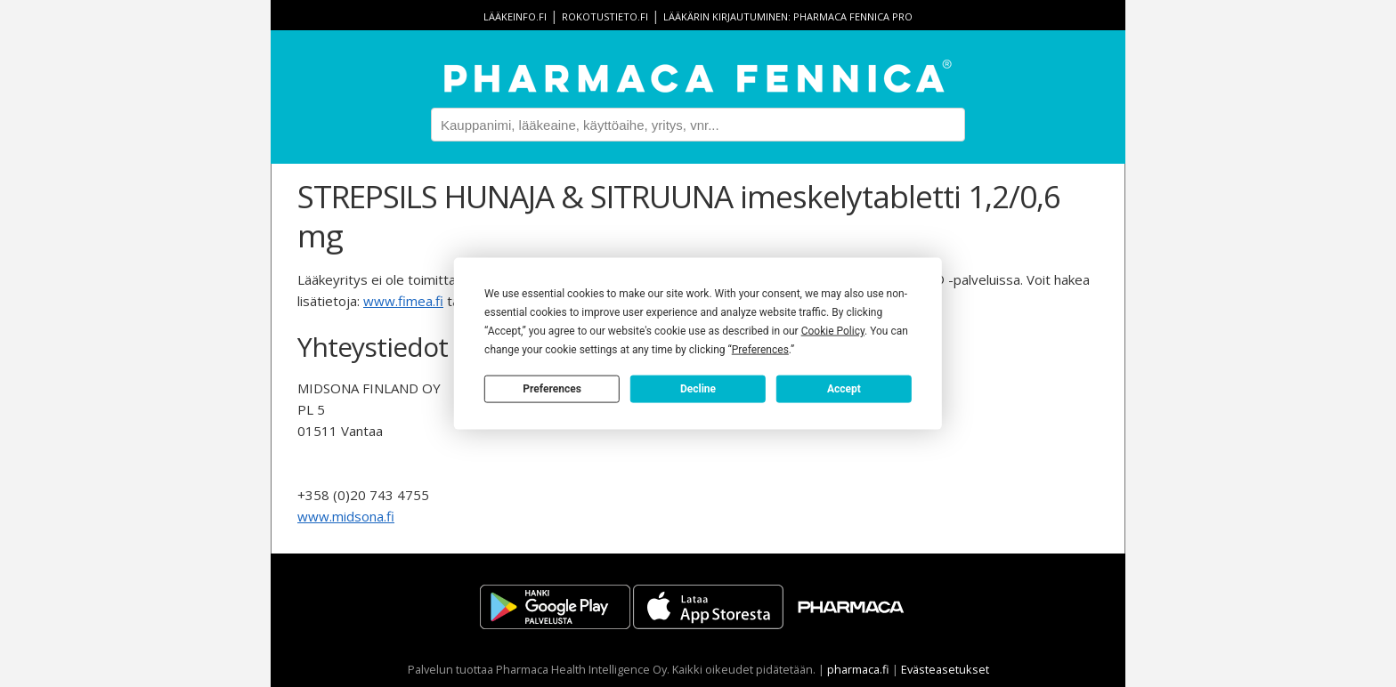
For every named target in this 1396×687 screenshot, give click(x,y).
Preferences (552, 388)
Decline (698, 388)
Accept (844, 388)
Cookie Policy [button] (832, 331)
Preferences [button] (760, 350)
